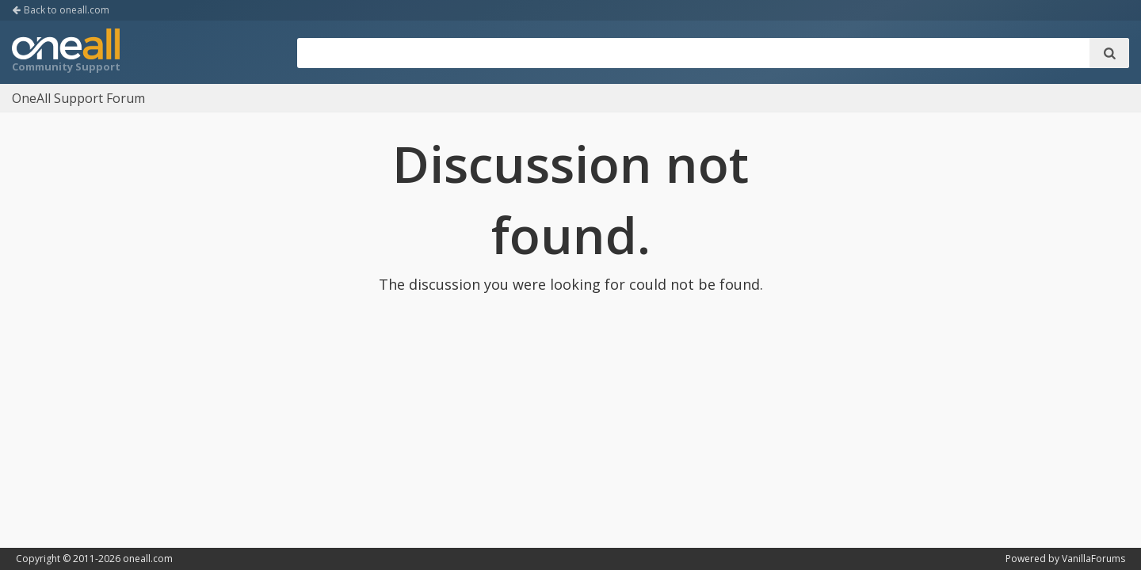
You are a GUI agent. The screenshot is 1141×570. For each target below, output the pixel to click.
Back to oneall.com (60, 10)
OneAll (66, 52)
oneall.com (148, 558)
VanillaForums (1093, 558)
